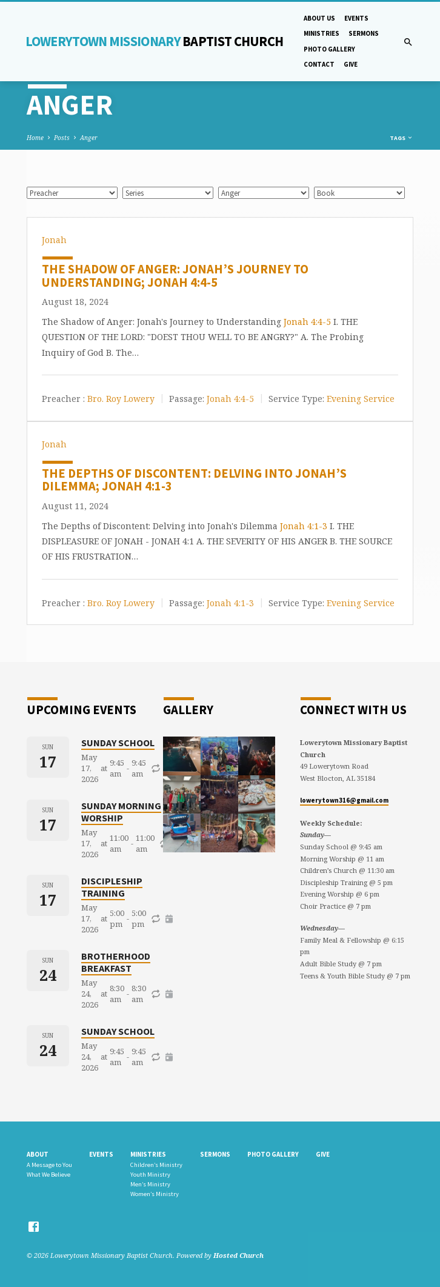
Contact (319, 64)
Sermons (363, 33)
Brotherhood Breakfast (115, 962)
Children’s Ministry (156, 1165)
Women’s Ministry (154, 1194)
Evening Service (361, 398)
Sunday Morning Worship (121, 812)
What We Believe (48, 1174)
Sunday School (118, 743)
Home (35, 137)
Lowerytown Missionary (154, 41)
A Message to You (49, 1165)
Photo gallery (329, 49)
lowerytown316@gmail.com (344, 800)
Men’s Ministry (150, 1184)
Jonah (54, 240)
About (37, 1154)
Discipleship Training (111, 887)
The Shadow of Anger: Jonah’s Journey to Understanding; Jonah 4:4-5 (175, 275)
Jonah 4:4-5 (307, 321)
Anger (89, 137)
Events (356, 18)
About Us (319, 18)
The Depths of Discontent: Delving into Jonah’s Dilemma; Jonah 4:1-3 (194, 480)
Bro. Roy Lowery (121, 398)
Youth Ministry (150, 1174)
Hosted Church (238, 1255)
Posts (62, 137)
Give (351, 64)
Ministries (321, 33)
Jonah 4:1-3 (303, 526)
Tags (401, 138)
